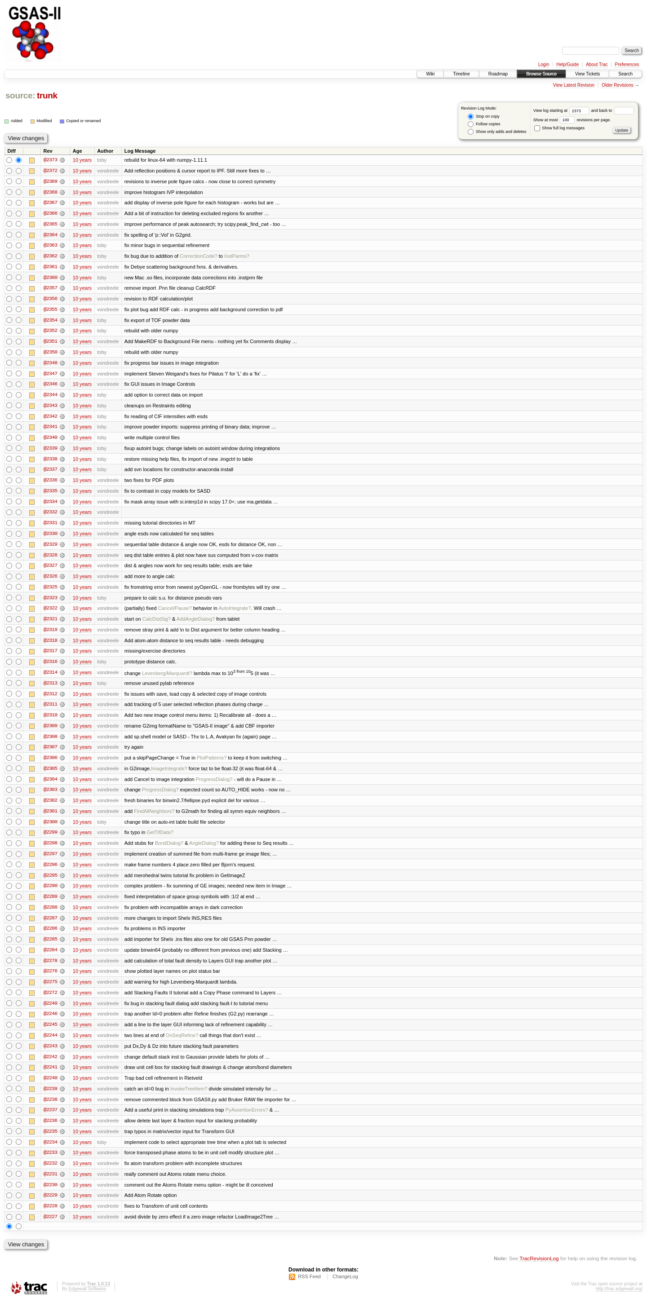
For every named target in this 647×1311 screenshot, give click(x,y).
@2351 (50, 343)
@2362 (50, 256)
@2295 (50, 882)
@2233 (50, 1162)
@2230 (50, 1194)
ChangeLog (345, 1286)
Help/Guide (567, 64)
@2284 (50, 957)
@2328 (50, 558)
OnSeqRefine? (182, 1043)
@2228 (50, 1216)
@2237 (50, 1119)
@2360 (50, 278)
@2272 (50, 1000)
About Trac (596, 64)
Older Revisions (618, 85)
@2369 (50, 181)
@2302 (50, 806)
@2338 (50, 461)
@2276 (50, 979)
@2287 (50, 925)
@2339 (50, 451)
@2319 (50, 634)
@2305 (50, 774)
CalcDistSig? (156, 623)
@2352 (50, 332)
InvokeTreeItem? (188, 1097)
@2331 (50, 526)
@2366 (50, 213)
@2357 (50, 289)
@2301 (50, 817)
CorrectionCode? (198, 257)
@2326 (50, 580)
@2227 (50, 1227)
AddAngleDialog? (196, 623)
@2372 (50, 170)
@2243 (50, 1054)
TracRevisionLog (538, 1268)
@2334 (50, 504)
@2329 (50, 548)
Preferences (627, 64)
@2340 (50, 440)
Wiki (430, 73)
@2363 (50, 246)
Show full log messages (559, 128)
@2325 (50, 591)
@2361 (50, 267)
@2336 (50, 483)
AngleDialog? (204, 849)
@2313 (50, 688)
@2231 (50, 1183)
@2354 (50, 321)
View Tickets (587, 73)
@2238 (50, 1108)
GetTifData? (159, 839)
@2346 (50, 386)
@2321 (50, 623)
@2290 (50, 892)
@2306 (50, 763)
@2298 (50, 849)
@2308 (50, 742)
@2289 (50, 903)
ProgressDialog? (214, 785)
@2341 (50, 429)
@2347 (50, 375)
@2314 (50, 677)
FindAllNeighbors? (154, 817)
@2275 (50, 989)
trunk (47, 95)
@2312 (50, 698)
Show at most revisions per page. (572, 120)
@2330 (50, 537)
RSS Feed (309, 1286)
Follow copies (484, 124)
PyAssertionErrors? (246, 1119)
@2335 (50, 494)
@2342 (50, 418)
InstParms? (236, 257)
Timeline (461, 73)
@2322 (50, 612)
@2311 (50, 709)
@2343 (50, 407)
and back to (612, 110)
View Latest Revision (573, 85)
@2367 (50, 203)
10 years (82, 160)
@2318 (50, 645)
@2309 (50, 731)
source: (20, 95)
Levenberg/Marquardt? (167, 678)
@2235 (50, 1140)
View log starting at (562, 110)
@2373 (50, 159)
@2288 (50, 914)
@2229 (50, 1205)
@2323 (50, 601)
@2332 (50, 515)
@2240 (50, 1086)
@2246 (50, 1022)
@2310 (50, 720)
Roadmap (498, 73)
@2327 (50, 569)
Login (543, 64)
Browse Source (541, 73)
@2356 (50, 300)
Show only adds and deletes (497, 132)
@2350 (50, 354)
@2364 (50, 235)
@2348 (50, 364)
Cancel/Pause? (175, 612)
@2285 (50, 946)
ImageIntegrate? (169, 774)
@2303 (50, 795)
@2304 (50, 785)
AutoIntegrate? (234, 612)
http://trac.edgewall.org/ (619, 1299)
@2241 (50, 1076)
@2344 (50, 397)
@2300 (50, 828)
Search (625, 73)
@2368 (50, 192)
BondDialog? (169, 849)
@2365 (50, 224)
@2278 (50, 968)
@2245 (50, 1033)
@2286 (50, 936)
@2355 (50, 310)
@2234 (50, 1151)
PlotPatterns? (211, 763)
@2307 (50, 752)
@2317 (50, 655)
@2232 (50, 1173)
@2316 (50, 666)
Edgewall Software (87, 1299)
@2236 (50, 1130)
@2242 (50, 1065)
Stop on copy (483, 116)
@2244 (50, 1043)
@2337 (50, 472)
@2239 (50, 1097)
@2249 (50, 1011)
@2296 (50, 871)
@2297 (50, 860)
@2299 (50, 839)
